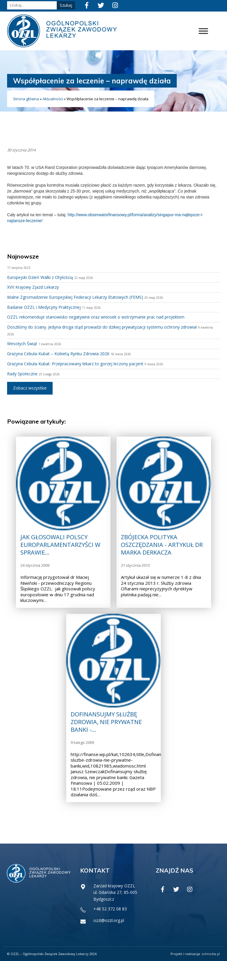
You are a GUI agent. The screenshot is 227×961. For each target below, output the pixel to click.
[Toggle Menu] (203, 31)
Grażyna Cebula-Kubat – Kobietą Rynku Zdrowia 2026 (58, 353)
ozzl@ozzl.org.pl (108, 920)
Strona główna (26, 98)
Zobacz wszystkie (30, 388)
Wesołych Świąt (22, 343)
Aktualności (53, 98)
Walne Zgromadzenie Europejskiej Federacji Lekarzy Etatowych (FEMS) (75, 297)
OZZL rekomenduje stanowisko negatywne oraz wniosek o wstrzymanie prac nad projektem (95, 317)
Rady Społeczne (22, 374)
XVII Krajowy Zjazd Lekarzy (33, 287)
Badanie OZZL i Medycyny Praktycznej (44, 307)
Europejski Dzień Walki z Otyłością (40, 277)
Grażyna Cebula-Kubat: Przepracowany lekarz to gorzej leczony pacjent (75, 363)
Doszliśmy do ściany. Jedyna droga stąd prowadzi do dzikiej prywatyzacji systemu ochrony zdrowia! (102, 327)
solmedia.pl (211, 954)
